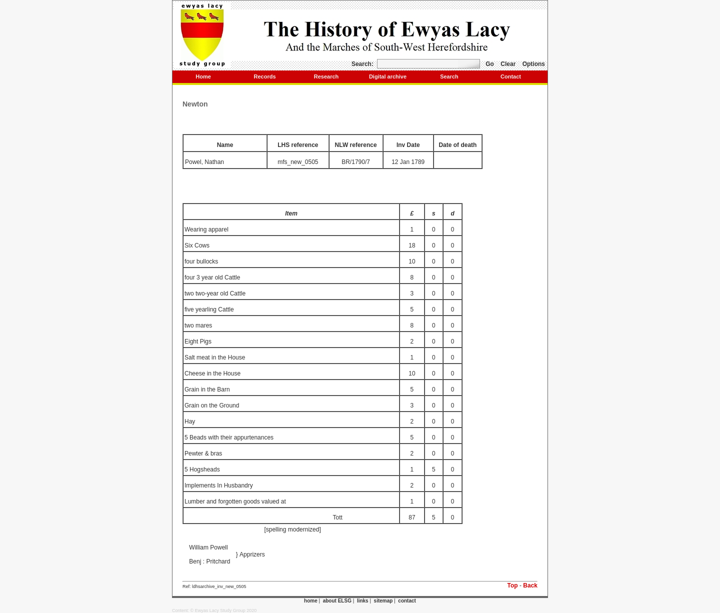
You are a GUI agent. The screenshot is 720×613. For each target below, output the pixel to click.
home (311, 601)
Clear (508, 64)
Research (326, 77)
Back (530, 585)
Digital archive (387, 77)
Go (490, 64)
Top (513, 585)
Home (203, 77)
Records (265, 77)
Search (449, 77)
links (362, 601)
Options (533, 64)
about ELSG (337, 601)
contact (407, 601)
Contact (510, 77)
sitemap (383, 601)
